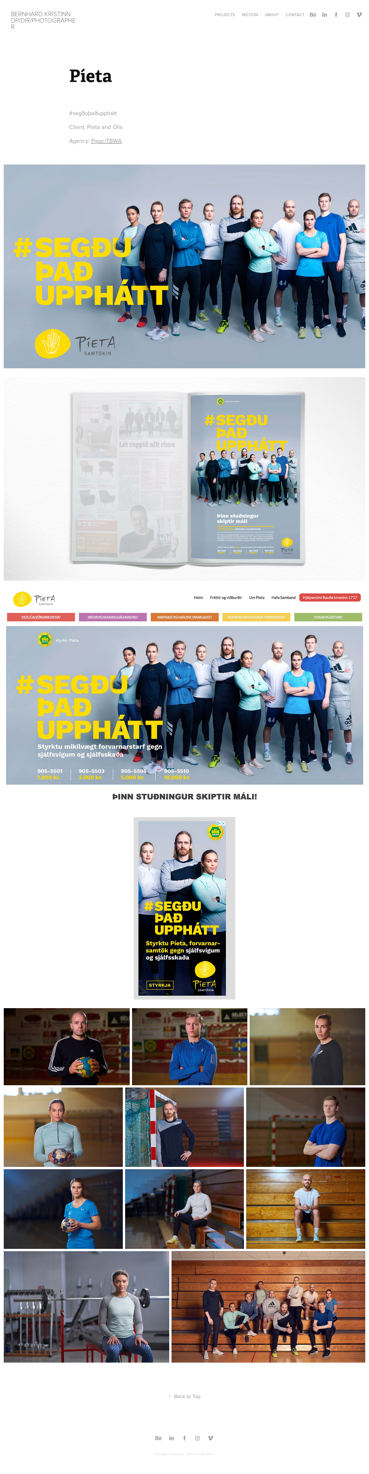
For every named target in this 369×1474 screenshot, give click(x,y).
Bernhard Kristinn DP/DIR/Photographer (43, 20)
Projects (225, 15)
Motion (250, 15)
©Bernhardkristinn (199, 1453)
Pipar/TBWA (106, 141)
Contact (295, 15)
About (272, 15)
